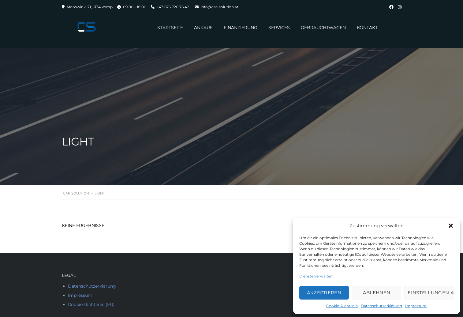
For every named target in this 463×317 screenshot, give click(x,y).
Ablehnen (376, 293)
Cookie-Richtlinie (342, 306)
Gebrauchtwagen (323, 27)
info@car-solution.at (219, 7)
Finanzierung (240, 27)
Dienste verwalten (316, 276)
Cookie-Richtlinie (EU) (91, 304)
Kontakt (367, 27)
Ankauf (203, 27)
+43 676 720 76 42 (173, 7)
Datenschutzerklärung (381, 306)
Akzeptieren (324, 293)
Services (279, 27)
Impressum (416, 306)
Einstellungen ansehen (431, 293)
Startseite (170, 27)
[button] (451, 226)
